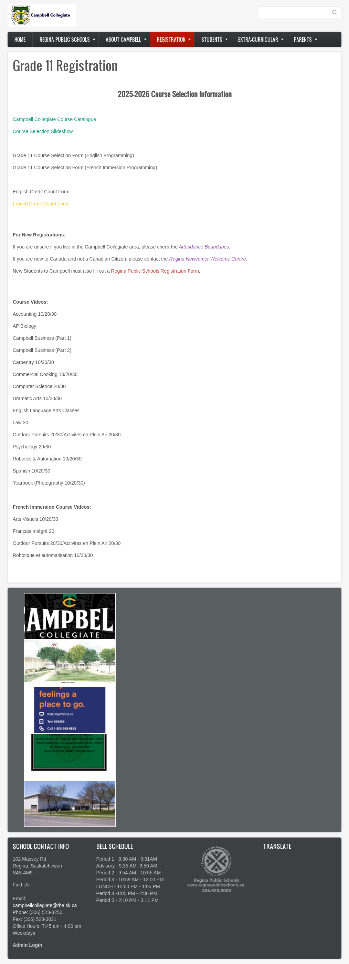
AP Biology (24, 326)
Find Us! (22, 884)
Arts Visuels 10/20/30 (35, 519)
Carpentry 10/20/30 (33, 362)
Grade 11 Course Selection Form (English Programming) (73, 155)
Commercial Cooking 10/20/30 (45, 374)
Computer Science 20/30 (39, 386)
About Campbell (123, 39)
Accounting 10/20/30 (35, 314)
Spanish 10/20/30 (31, 471)
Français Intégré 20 (33, 531)
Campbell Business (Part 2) (42, 350)
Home (19, 39)
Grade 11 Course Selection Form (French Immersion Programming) (85, 167)
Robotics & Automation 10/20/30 (47, 458)
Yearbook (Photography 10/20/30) (49, 483)
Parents (303, 39)
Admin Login (27, 945)
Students (211, 39)
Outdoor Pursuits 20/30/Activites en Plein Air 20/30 (67, 434)
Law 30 (20, 422)
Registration (171, 39)
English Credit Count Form (41, 191)
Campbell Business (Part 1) (42, 338)
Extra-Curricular (258, 39)
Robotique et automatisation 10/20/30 (53, 555)
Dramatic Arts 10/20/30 (37, 398)
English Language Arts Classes (46, 410)
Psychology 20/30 (32, 446)
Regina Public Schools (65, 39)
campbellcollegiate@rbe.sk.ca (45, 905)
